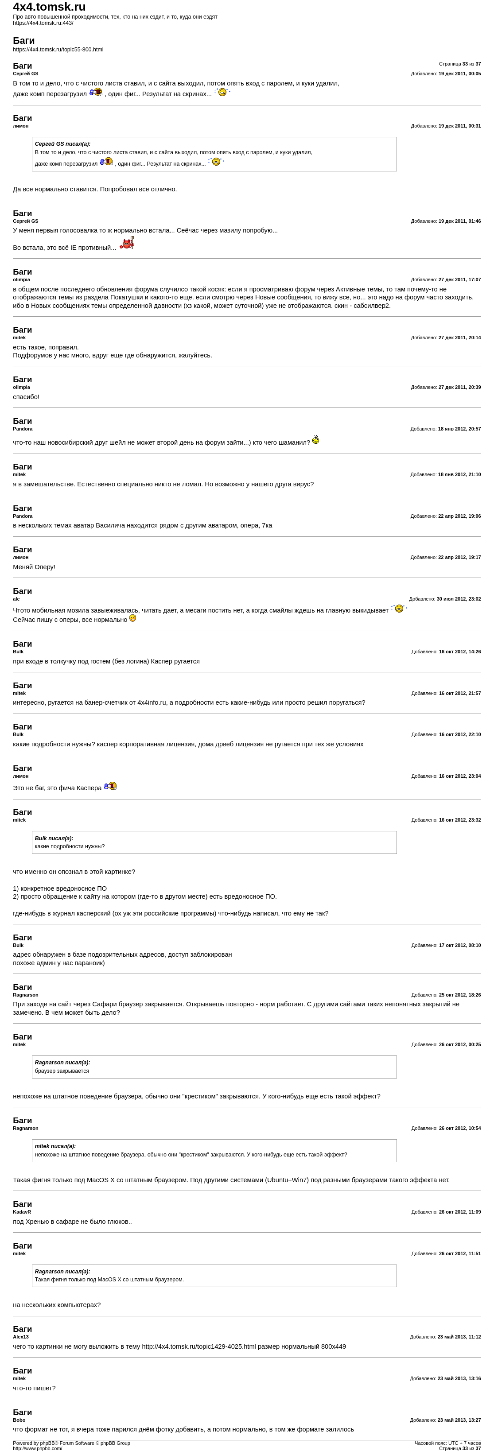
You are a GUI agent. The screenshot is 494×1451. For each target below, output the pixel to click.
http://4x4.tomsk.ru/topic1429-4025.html (199, 1346)
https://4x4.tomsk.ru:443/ (43, 23)
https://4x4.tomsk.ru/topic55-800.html (58, 50)
